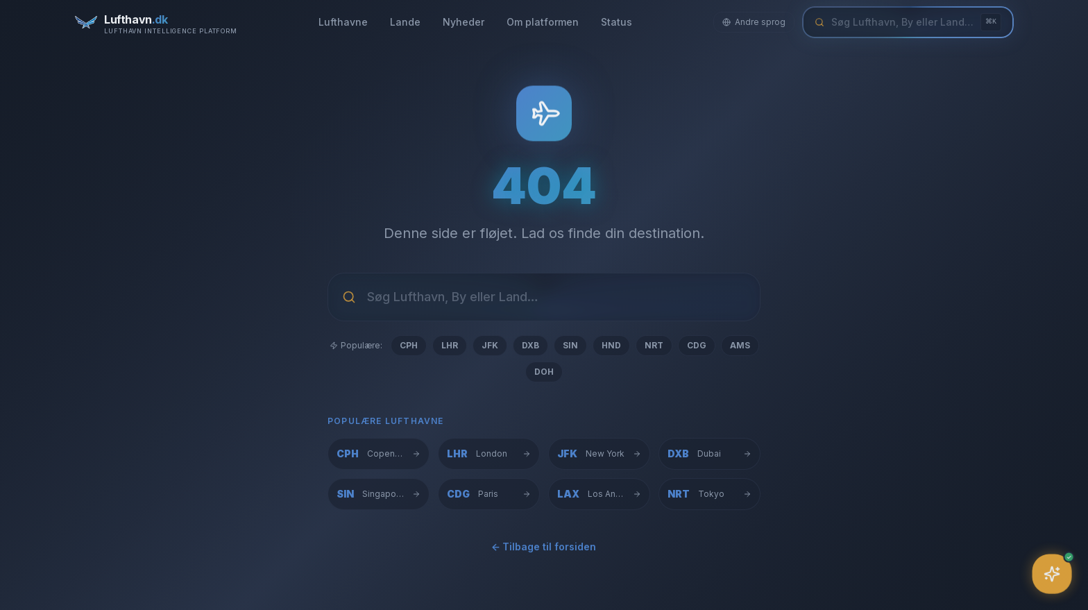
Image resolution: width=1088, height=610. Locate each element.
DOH (544, 371)
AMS (740, 345)
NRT (654, 345)
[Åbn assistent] (1052, 574)
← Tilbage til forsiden (544, 551)
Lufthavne (343, 22)
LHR (449, 345)
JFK (490, 345)
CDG (696, 345)
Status (616, 22)
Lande (405, 22)
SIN (570, 345)
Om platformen (543, 22)
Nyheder (463, 22)
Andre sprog (753, 22)
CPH (409, 345)
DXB (530, 345)
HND (611, 345)
